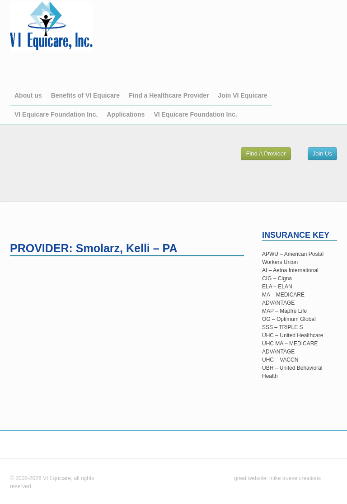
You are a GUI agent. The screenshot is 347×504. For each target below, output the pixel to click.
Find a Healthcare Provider (169, 95)
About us (28, 95)
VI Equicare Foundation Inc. (56, 114)
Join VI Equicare (242, 95)
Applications (126, 114)
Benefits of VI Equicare (85, 95)
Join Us (322, 153)
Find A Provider (266, 153)
